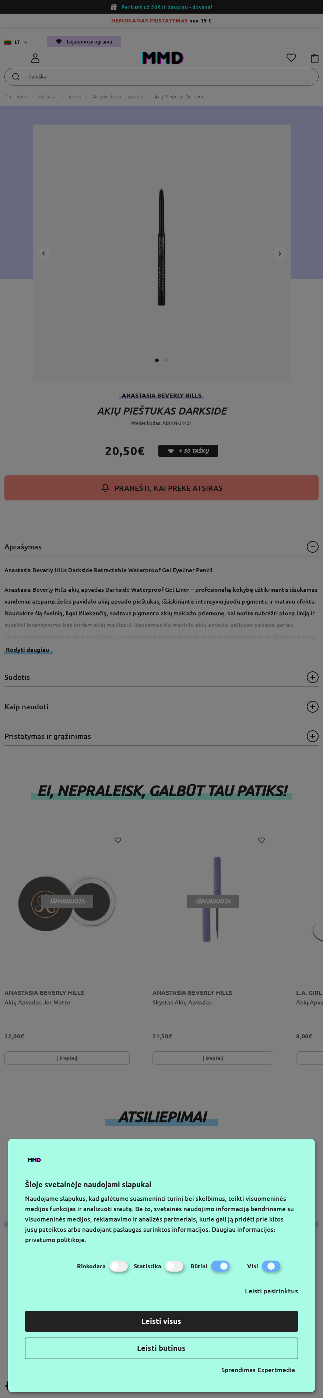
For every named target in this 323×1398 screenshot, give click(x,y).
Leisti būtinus (161, 1348)
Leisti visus (161, 1321)
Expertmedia (276, 1369)
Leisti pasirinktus (271, 1290)
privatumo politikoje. (56, 1239)
